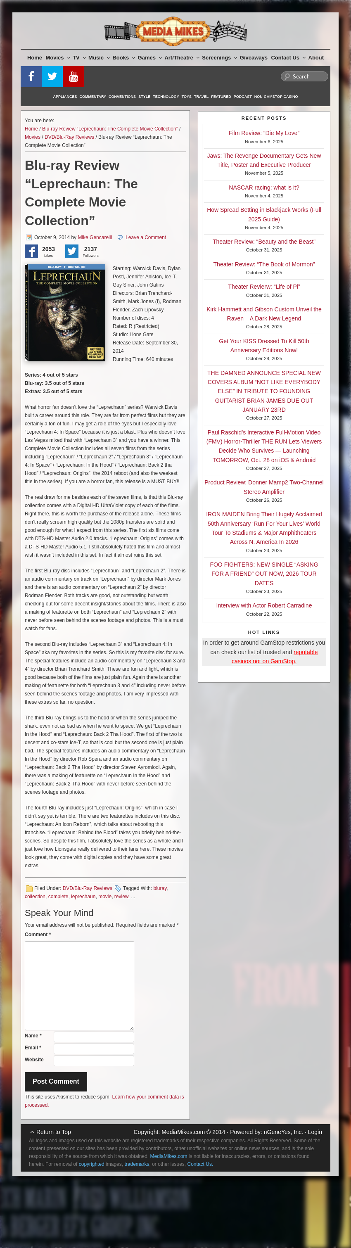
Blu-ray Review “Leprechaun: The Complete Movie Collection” (110, 129)
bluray (159, 888)
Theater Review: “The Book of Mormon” (264, 264)
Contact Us (288, 58)
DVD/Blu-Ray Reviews (69, 137)
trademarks (136, 1164)
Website (34, 1060)
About (316, 58)
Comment (38, 934)
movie (104, 896)
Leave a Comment (146, 237)
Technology (166, 97)
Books (123, 58)
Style (144, 97)
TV (79, 58)
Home (34, 58)
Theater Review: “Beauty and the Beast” (264, 241)
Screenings (219, 58)
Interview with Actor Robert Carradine (264, 605)
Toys (187, 97)
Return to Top (53, 1132)
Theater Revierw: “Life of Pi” (264, 286)
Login (315, 1132)
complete (58, 896)
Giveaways (254, 58)
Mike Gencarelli (95, 237)
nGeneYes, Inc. (283, 1132)
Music (99, 58)
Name (33, 1036)
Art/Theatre (181, 58)
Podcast (243, 97)
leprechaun (83, 896)
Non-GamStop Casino (276, 97)
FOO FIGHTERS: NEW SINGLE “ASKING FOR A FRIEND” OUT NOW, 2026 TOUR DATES (264, 573)
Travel (201, 97)
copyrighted (91, 1164)
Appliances (65, 97)
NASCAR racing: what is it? (264, 187)
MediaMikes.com (183, 1132)
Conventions (122, 97)
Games (150, 58)
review (121, 896)
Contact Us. (200, 1164)
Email (33, 1048)
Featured (221, 97)
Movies (58, 58)
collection (35, 896)
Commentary (93, 97)
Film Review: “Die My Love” (264, 133)
